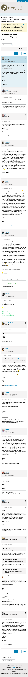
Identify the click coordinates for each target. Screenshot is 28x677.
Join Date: (7, 61)
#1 (25, 65)
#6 (25, 239)
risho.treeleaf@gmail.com (11, 225)
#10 (25, 399)
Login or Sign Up (22, 1)
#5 (25, 188)
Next (24, 53)
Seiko (9, 593)
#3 (25, 121)
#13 (25, 507)
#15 (25, 619)
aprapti (9, 279)
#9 (25, 355)
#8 (25, 330)
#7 (25, 300)
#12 (25, 479)
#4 (25, 149)
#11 (25, 436)
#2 (25, 97)
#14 (25, 544)
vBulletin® (13, 667)
